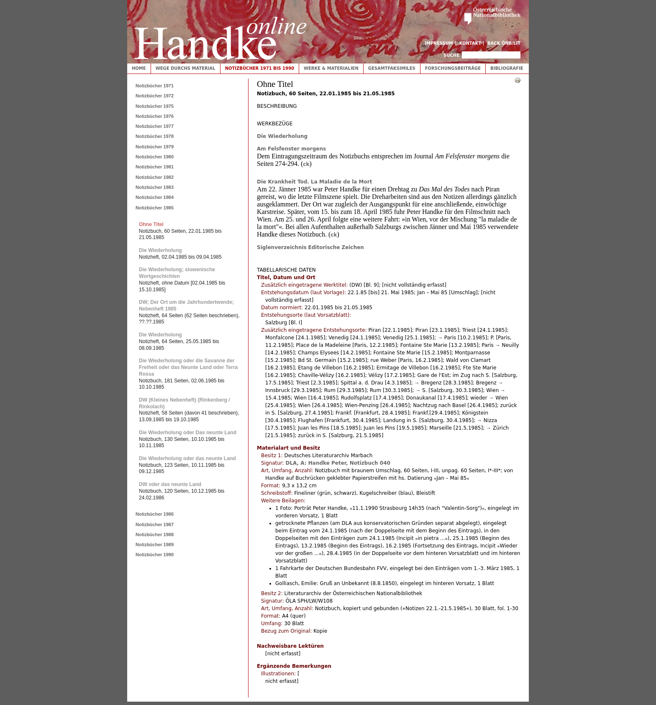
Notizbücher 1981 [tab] (155, 166)
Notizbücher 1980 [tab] (155, 156)
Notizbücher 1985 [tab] (155, 207)
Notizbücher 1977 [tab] (155, 126)
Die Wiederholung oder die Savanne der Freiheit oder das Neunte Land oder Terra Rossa (188, 367)
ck (306, 164)
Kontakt (470, 43)
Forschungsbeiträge (453, 68)
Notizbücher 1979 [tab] (155, 146)
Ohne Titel (151, 224)
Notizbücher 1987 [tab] (155, 524)
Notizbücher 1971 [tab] (155, 85)
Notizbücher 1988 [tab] (155, 534)
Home (139, 68)
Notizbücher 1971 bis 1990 (259, 68)
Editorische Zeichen (336, 247)
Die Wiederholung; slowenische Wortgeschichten (177, 273)
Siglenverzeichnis (282, 247)
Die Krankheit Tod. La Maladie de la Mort (314, 182)
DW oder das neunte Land (170, 484)
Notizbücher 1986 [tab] (155, 514)
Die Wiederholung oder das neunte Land (187, 458)
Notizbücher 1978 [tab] (155, 136)
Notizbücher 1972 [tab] (155, 95)
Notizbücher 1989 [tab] (155, 544)
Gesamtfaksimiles (391, 68)
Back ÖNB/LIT (503, 43)
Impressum (439, 43)
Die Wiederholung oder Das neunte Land (187, 432)
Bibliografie (506, 68)
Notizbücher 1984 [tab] (155, 197)
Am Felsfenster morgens (291, 149)
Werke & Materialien (331, 68)
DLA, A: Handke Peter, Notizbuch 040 (337, 463)
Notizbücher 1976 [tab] (155, 116)
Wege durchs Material (185, 68)
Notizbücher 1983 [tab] (155, 187)
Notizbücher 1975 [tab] (155, 106)
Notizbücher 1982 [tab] (155, 177)
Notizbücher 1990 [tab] (155, 554)
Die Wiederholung (282, 136)
